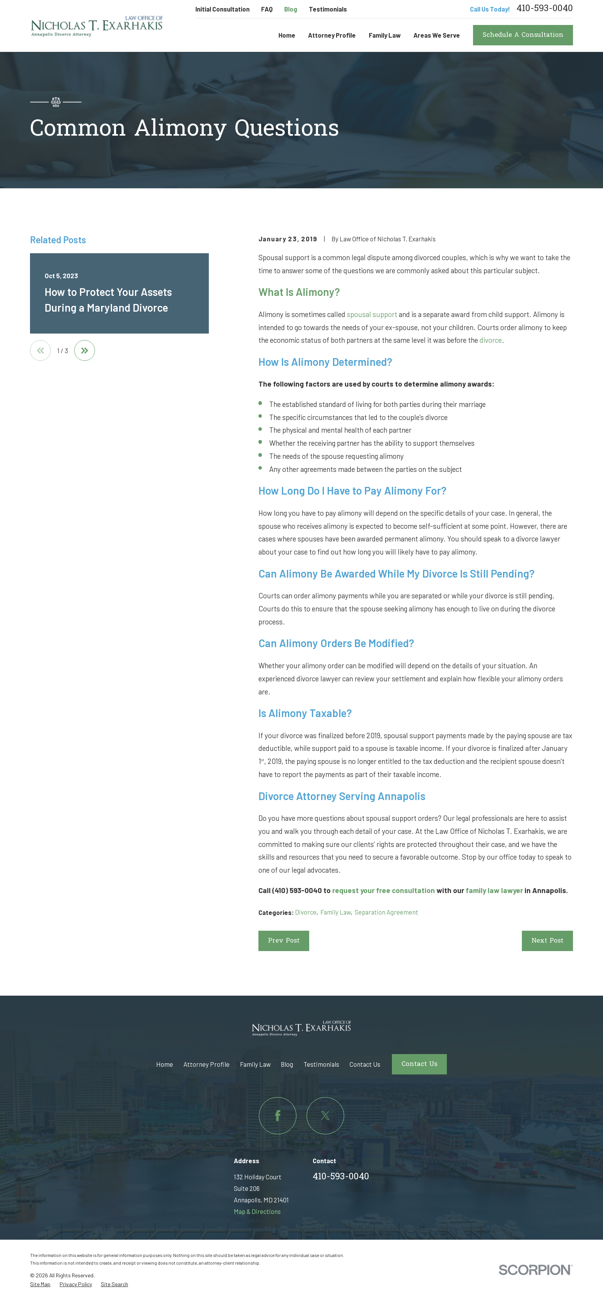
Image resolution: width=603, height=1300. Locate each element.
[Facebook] (277, 1115)
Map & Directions (257, 1211)
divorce (491, 339)
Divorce (305, 912)
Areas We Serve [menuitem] (436, 35)
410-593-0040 (544, 9)
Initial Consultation (222, 9)
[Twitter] (325, 1115)
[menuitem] (40, 1284)
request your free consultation (383, 890)
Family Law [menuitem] (385, 35)
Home (164, 1064)
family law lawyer (494, 890)
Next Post (547, 941)
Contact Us (365, 1064)
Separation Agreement (386, 912)
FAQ (267, 9)
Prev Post (284, 941)
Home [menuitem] (286, 35)
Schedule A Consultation (523, 35)
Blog (290, 9)
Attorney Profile (206, 1064)
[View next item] (84, 350)
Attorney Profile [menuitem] (332, 35)
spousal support (372, 314)
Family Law (335, 912)
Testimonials (328, 9)
